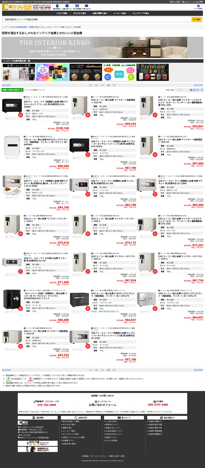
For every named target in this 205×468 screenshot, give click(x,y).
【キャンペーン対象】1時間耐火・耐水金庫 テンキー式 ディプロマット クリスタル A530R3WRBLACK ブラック (45, 296)
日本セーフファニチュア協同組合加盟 (33, 437)
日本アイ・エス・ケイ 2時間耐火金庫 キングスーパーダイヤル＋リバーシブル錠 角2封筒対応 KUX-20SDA (113, 144)
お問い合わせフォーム (102, 405)
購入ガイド (186, 1)
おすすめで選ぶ (79, 13)
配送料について (112, 424)
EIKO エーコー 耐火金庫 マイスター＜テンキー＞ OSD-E (46, 220)
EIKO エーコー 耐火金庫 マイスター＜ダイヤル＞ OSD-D (180, 257)
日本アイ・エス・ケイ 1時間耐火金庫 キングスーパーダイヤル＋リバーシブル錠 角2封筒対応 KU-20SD (113, 335)
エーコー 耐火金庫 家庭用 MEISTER (106, 97)
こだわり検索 (61, 13)
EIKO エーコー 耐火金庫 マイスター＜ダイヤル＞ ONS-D (113, 257)
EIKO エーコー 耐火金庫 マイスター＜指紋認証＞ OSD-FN (113, 101)
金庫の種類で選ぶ (100, 13)
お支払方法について (114, 434)
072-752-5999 (47, 405)
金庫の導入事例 (69, 443)
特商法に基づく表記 (116, 456)
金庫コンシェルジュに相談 (74, 437)
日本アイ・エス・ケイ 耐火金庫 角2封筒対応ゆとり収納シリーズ (46, 98)
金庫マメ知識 (175, 1)
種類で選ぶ (67, 427)
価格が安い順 (183, 90)
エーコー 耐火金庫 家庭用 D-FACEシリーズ (109, 290)
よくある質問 (198, 1)
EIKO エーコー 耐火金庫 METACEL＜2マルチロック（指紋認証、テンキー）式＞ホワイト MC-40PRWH (46, 142)
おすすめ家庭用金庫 (18, 27)
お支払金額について (114, 431)
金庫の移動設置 (155, 431)
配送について (111, 437)
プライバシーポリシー (98, 456)
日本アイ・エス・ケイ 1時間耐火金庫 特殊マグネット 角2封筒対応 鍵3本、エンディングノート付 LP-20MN (46, 183)
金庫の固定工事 (155, 427)
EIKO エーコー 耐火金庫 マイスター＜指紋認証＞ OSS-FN (46, 332)
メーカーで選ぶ (120, 13)
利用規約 (85, 456)
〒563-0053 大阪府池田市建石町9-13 (32, 432)
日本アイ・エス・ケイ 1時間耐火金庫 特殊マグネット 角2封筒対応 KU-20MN (180, 182)
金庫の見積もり (155, 421)
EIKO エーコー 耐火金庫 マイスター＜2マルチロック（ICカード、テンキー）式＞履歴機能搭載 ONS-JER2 (180, 102)
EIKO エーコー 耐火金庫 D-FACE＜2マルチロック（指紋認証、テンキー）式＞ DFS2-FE (113, 294)
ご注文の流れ (111, 421)
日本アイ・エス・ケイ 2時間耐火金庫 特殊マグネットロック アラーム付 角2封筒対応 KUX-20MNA (46, 104)
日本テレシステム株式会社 (33, 427)
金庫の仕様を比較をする (12, 89)
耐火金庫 (35, 110)
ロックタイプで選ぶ (141, 13)
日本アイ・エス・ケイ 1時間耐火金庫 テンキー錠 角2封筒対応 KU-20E (113, 182)
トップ (5, 27)
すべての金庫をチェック (35, 90)
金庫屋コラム (68, 440)
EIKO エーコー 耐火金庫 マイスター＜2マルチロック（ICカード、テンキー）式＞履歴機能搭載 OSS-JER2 (180, 221)
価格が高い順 (197, 90)
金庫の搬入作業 (155, 424)
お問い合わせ (130, 378)
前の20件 (6, 85)
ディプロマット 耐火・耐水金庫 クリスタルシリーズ (45, 290)
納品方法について (113, 427)
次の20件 (198, 85)
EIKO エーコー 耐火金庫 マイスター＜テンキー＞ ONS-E (113, 220)
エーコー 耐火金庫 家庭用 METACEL (38, 136)
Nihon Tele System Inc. (103, 460)
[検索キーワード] (97, 19)
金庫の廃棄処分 (155, 434)
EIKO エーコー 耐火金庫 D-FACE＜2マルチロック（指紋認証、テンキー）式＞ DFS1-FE (180, 294)
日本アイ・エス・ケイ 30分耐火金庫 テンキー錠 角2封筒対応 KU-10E (45, 259)
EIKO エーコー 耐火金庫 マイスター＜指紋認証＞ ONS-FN (180, 141)
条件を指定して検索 (71, 421)
